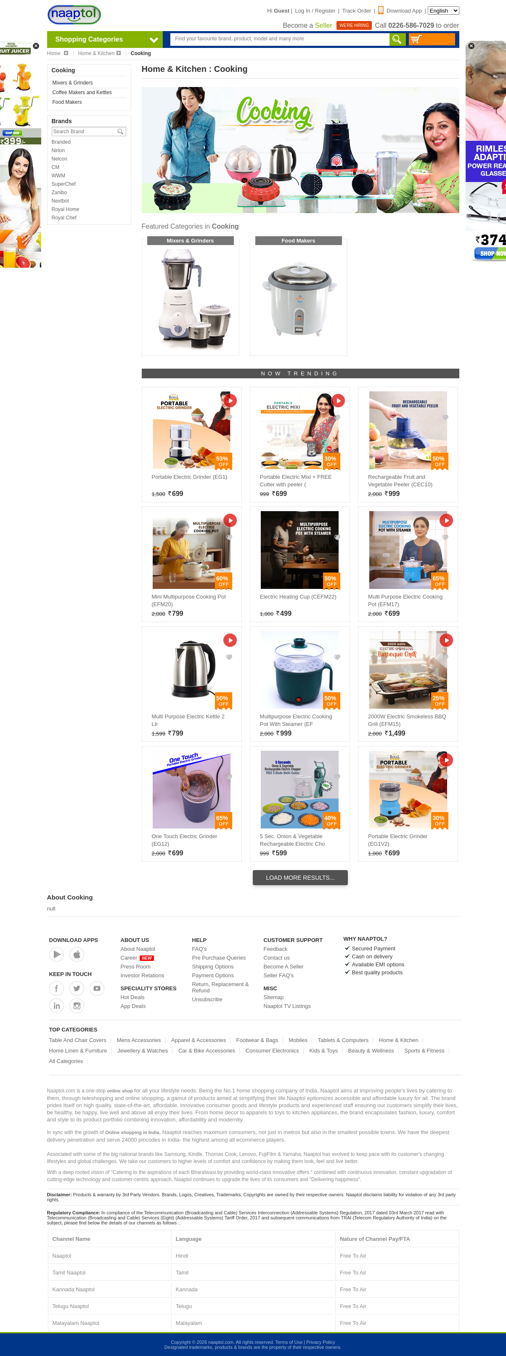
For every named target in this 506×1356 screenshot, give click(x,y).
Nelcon (59, 159)
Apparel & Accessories (198, 1040)
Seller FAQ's (279, 975)
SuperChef (64, 184)
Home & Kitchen (99, 53)
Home (57, 53)
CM (56, 167)
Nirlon (58, 150)
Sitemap (274, 997)
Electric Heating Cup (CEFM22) (298, 597)
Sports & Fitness (424, 1050)
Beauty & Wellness (371, 1050)
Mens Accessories (139, 1040)
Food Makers (67, 102)
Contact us (277, 958)
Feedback (276, 949)
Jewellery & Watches (142, 1050)
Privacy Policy (320, 1342)
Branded (61, 142)
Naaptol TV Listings (287, 1006)
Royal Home (65, 209)
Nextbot (60, 201)
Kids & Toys (323, 1050)
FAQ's (199, 949)
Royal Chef (64, 218)
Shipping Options (213, 966)
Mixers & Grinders (73, 83)
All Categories (66, 1061)
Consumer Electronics (272, 1050)
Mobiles (298, 1040)
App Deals (133, 1006)
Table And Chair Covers (78, 1040)
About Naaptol (138, 949)
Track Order (356, 11)
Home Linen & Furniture (78, 1050)
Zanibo (59, 192)
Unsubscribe (207, 999)
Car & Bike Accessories (206, 1050)
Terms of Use (288, 1342)
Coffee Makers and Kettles (82, 92)
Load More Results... (300, 877)
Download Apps (73, 940)
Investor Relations (142, 975)
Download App (400, 11)
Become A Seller (284, 966)
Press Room (136, 966)
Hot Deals (133, 997)
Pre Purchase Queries (219, 958)
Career (137, 958)
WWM (59, 176)
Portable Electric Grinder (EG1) (190, 477)
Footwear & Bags (257, 1040)
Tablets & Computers (343, 1040)
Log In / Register (315, 11)
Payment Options (213, 975)
